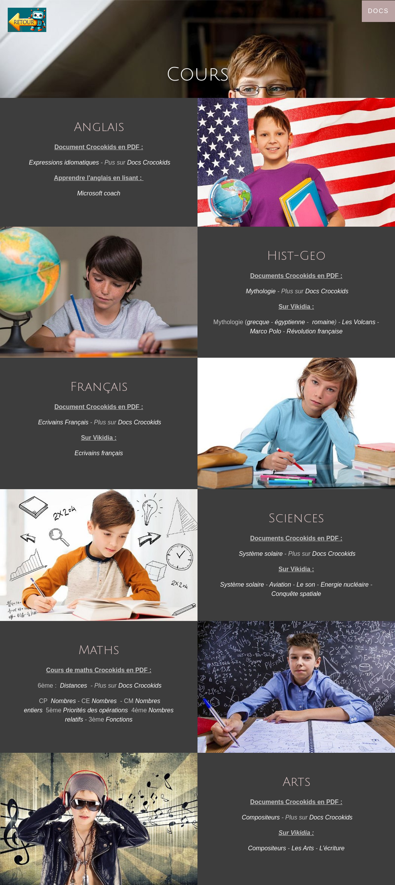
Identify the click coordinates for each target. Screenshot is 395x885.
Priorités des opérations (95, 710)
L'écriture (331, 848)
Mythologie (260, 291)
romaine (323, 322)
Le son (306, 584)
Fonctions (119, 719)
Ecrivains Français (63, 422)
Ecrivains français (98, 453)
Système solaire (261, 553)
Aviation (280, 584)
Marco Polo (265, 331)
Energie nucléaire (345, 584)
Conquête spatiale (296, 594)
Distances (73, 685)
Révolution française (315, 331)
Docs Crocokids (148, 162)
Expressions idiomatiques (64, 162)
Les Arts (303, 848)
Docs (378, 11)
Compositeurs (261, 817)
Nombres (63, 701)
